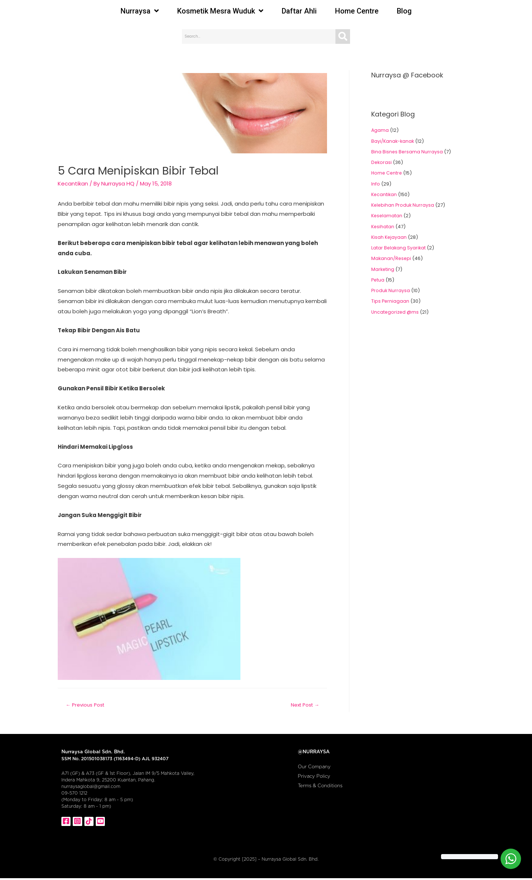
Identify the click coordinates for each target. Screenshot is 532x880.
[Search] (342, 36)
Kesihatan (383, 226)
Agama (380, 130)
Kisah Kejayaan (389, 237)
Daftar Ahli (299, 11)
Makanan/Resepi (391, 258)
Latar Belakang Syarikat (399, 247)
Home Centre (357, 11)
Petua (378, 279)
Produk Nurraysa (391, 290)
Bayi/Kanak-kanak (393, 141)
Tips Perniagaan (390, 301)
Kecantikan (73, 183)
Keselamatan (387, 215)
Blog (404, 11)
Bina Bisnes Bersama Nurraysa (407, 151)
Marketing (383, 269)
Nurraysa (140, 11)
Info (375, 183)
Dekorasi (381, 162)
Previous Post (86, 705)
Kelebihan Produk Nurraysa (403, 205)
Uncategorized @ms (395, 312)
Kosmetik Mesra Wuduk (220, 11)
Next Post (303, 705)
